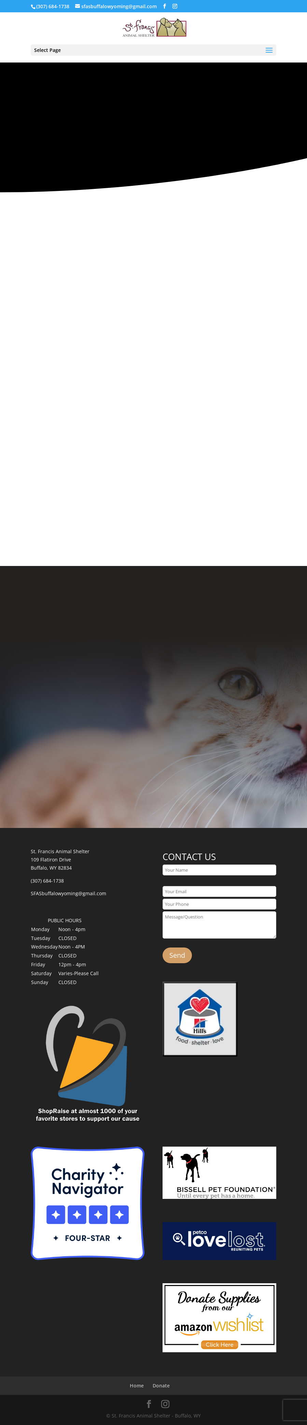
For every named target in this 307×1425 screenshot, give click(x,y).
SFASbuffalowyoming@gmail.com (68, 893)
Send (177, 955)
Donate (161, 1385)
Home (137, 1385)
